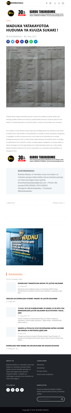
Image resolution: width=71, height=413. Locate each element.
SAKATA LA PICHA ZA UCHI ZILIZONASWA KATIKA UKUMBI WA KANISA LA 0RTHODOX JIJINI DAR (41, 329)
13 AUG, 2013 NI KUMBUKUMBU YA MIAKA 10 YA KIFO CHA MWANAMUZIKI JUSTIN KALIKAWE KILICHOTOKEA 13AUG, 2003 (41, 310)
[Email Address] (48, 399)
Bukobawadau (16, 274)
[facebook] (47, 3)
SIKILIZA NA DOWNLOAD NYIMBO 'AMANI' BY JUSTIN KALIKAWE (31, 298)
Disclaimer (41, 368)
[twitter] (17, 390)
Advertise (40, 365)
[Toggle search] (59, 3)
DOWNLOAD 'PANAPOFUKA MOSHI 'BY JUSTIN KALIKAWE (40, 283)
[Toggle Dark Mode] (55, 3)
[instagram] (50, 3)
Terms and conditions (45, 374)
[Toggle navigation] (63, 3)
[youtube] (22, 390)
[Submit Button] (62, 399)
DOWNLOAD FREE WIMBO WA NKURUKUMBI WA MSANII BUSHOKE (32, 346)
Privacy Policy (42, 371)
